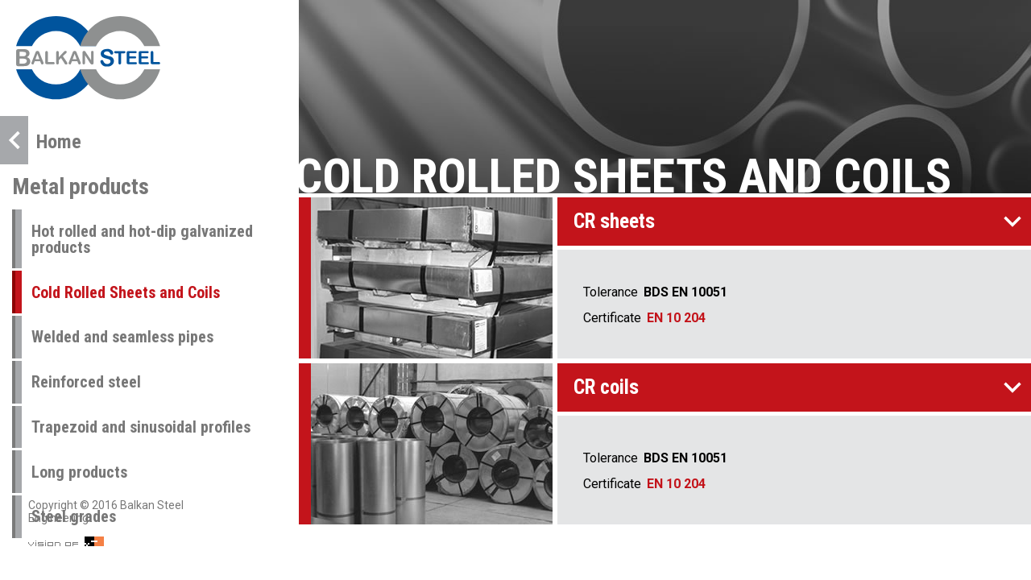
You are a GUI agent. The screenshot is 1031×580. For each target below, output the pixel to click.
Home (40, 140)
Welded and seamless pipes (122, 336)
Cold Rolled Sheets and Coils (125, 292)
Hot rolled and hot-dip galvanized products (142, 239)
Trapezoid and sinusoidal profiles (141, 427)
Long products (79, 472)
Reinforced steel (86, 382)
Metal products (80, 186)
